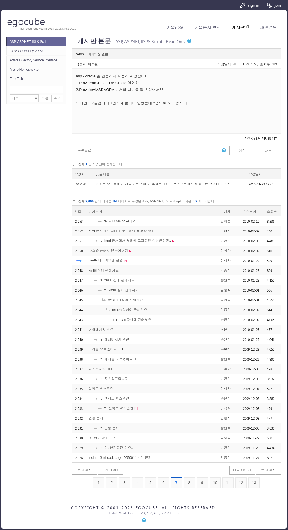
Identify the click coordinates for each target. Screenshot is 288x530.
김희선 (225, 221)
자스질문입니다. (101, 369)
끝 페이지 (268, 470)
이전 (241, 151)
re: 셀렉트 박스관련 (111, 399)
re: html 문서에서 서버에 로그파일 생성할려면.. (132, 241)
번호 (78, 211)
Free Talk (16, 79)
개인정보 (268, 27)
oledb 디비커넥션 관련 (106, 260)
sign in (249, 5)
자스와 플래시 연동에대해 (108, 250)
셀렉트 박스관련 (101, 389)
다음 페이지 (242, 470)
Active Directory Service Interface (33, 60)
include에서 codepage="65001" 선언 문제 (120, 458)
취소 (57, 98)
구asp (225, 349)
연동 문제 (96, 418)
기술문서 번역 (207, 27)
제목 (102, 211)
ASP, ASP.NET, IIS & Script (29, 42)
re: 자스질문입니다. (111, 379)
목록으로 (84, 151)
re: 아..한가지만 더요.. (113, 448)
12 (241, 482)
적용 (45, 98)
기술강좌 (174, 27)
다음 (268, 151)
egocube (26, 21)
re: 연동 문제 (106, 428)
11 (228, 482)
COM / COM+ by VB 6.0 (27, 51)
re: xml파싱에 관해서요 (113, 280)
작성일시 (255, 174)
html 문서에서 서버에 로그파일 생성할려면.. (122, 231)
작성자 (79, 174)
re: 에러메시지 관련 (111, 339)
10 (215, 482)
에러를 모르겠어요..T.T (106, 349)
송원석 (225, 241)
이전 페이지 (111, 470)
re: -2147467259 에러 (116, 221)
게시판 (240, 27)
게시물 (97, 211)
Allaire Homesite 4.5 (24, 69)
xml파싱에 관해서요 (104, 270)
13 (254, 482)
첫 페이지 (84, 470)
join (273, 5)
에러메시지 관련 (101, 330)
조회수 (272, 211)
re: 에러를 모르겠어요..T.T (116, 359)
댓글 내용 (103, 174)
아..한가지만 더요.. (103, 438)
